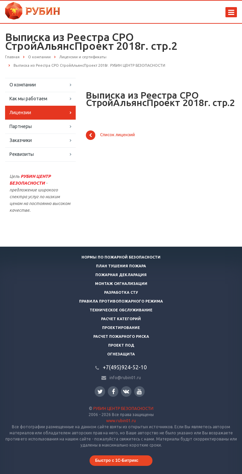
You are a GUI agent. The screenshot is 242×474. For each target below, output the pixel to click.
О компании (22, 84)
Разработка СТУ (121, 292)
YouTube (139, 391)
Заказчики (20, 140)
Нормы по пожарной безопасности (121, 257)
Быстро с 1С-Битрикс (117, 460)
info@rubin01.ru (125, 377)
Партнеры (20, 126)
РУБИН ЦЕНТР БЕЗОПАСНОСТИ (123, 408)
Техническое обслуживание (121, 310)
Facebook (113, 391)
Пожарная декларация (121, 275)
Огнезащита (121, 354)
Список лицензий (110, 135)
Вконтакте (126, 391)
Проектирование (121, 328)
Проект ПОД (121, 345)
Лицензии (20, 112)
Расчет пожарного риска (121, 336)
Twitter (100, 391)
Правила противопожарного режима (121, 301)
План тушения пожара (121, 266)
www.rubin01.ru (121, 420)
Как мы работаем (28, 98)
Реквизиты (21, 154)
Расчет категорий (121, 319)
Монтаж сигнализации (121, 284)
